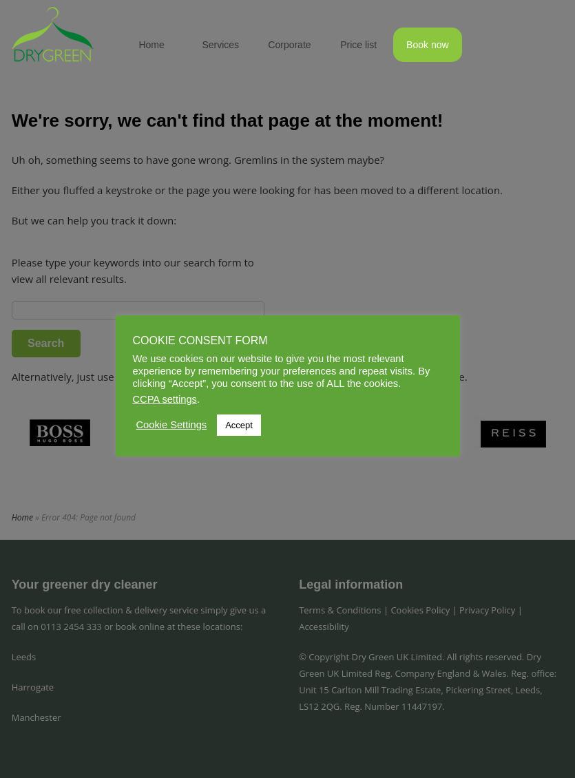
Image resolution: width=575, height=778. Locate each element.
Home (151, 44)
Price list (358, 44)
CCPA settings (165, 399)
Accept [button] (239, 425)
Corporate (289, 44)
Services (220, 44)
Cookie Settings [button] (171, 424)
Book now (427, 44)
